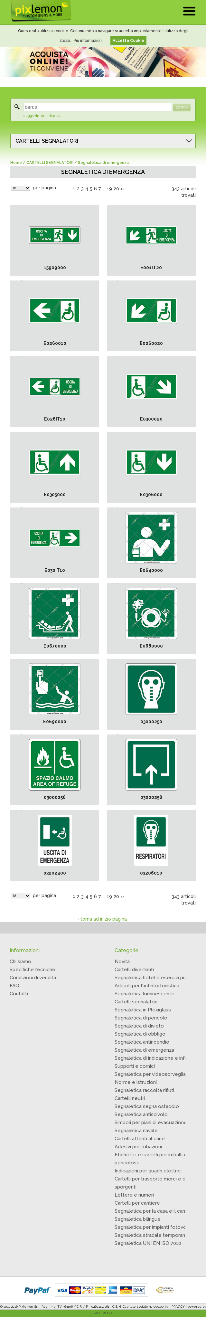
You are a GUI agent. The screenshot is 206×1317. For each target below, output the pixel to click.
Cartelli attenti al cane (140, 1139)
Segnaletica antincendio (142, 1042)
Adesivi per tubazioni (138, 1147)
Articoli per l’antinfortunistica (147, 986)
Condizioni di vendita (33, 978)
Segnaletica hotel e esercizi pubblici (156, 978)
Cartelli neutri (130, 1098)
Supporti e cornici (135, 1066)
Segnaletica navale (136, 1130)
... (103, 188)
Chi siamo (20, 961)
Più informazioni (88, 40)
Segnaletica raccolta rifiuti (144, 1090)
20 (116, 188)
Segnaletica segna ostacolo (147, 1106)
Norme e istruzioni (136, 1082)
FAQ (14, 986)
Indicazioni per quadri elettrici (148, 1171)
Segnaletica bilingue (138, 1219)
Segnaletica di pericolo (141, 1018)
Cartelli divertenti (134, 969)
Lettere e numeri (134, 1195)
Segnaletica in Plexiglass (143, 1010)
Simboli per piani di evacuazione (151, 1122)
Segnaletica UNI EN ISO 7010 (148, 1243)
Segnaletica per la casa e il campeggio (159, 1211)
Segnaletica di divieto (139, 1026)
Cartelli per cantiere (137, 1203)
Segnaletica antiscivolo (141, 1114)
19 (109, 188)
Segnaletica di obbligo (140, 1034)
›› (122, 188)
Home (16, 162)
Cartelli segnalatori (136, 1002)
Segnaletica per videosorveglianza (154, 1074)
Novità (122, 961)
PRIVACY (178, 1306)
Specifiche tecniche (32, 969)
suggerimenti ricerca (42, 116)
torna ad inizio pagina (103, 919)
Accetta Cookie (128, 40)
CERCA (182, 107)
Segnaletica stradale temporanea (153, 1235)
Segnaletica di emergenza (144, 1050)
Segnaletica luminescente (144, 994)
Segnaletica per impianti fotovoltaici (156, 1227)
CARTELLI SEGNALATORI (46, 141)
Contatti (19, 994)
